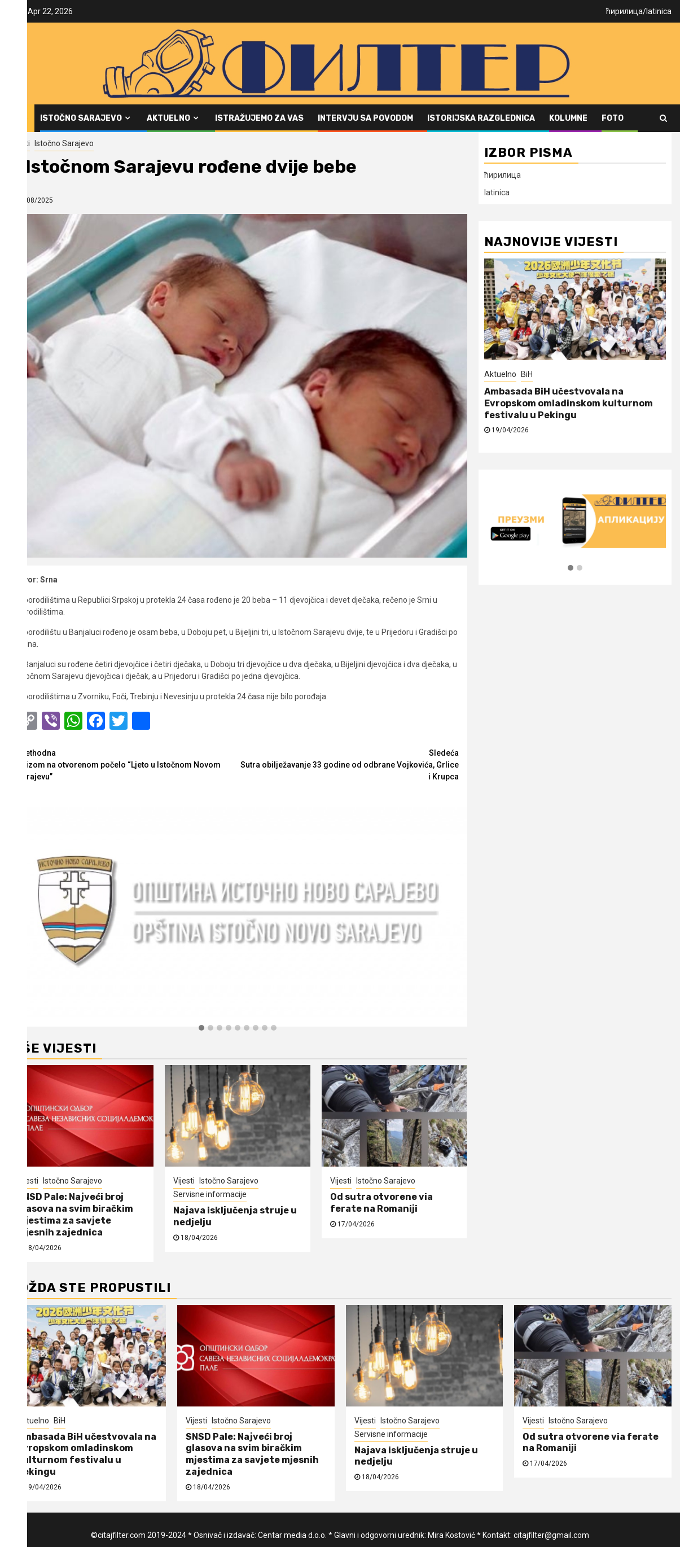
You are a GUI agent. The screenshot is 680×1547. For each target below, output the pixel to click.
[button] (201, 1028)
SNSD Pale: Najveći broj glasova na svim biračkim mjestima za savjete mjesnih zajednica (75, 1214)
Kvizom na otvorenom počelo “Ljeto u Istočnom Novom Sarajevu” (127, 764)
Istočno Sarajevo (81, 118)
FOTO (613, 118)
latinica (659, 11)
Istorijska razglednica (481, 118)
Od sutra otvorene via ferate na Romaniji (381, 1202)
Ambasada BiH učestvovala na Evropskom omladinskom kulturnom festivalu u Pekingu (568, 403)
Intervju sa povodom (365, 118)
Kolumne (568, 118)
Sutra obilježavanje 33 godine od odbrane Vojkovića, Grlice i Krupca (348, 764)
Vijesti (19, 143)
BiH (527, 374)
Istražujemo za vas (259, 118)
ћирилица (624, 11)
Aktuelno (168, 118)
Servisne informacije (210, 1194)
